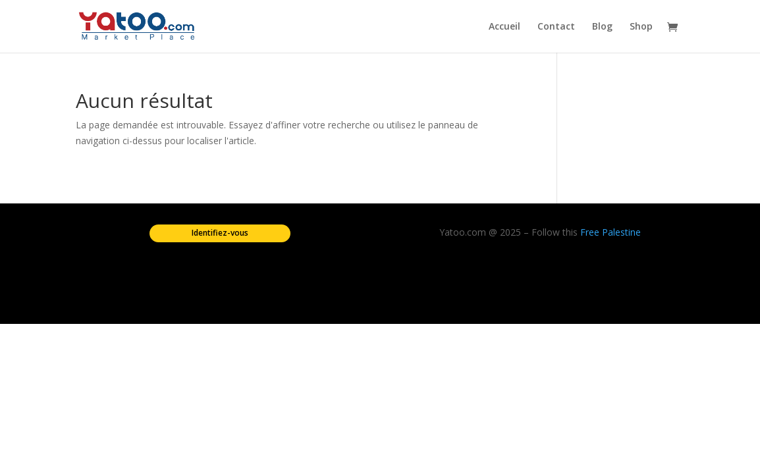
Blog (602, 27)
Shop (641, 27)
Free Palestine (610, 232)
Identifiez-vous (220, 232)
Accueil (504, 27)
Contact (556, 27)
